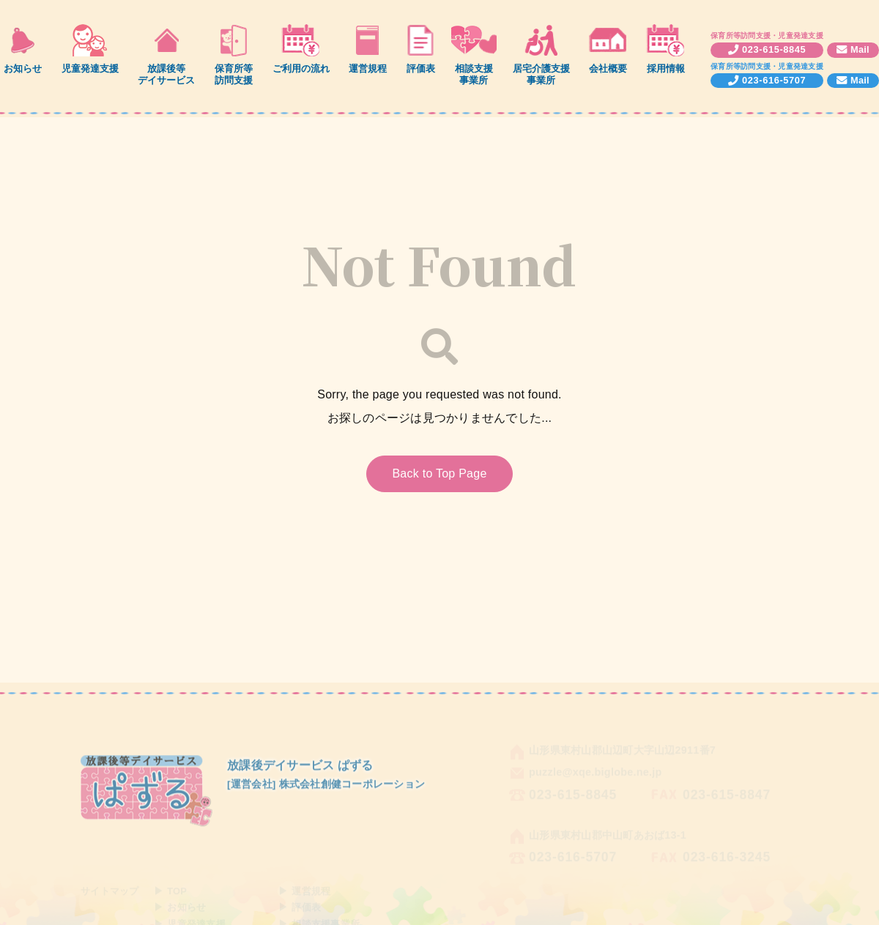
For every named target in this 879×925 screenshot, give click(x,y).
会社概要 (608, 68)
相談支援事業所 (474, 74)
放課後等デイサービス (166, 74)
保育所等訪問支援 (234, 74)
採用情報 (666, 68)
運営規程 (368, 68)
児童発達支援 (90, 68)
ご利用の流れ (301, 68)
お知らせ (23, 68)
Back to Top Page (439, 473)
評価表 (421, 68)
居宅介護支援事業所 (541, 74)
